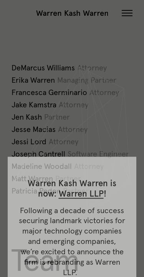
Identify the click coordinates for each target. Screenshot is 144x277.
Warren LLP (81, 250)
